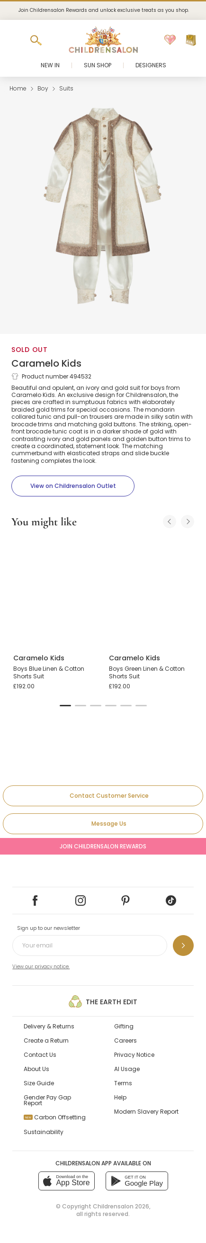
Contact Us (40, 1055)
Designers (150, 65)
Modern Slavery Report (146, 1112)
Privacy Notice (134, 1055)
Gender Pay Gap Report (47, 1100)
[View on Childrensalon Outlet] (72, 486)
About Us (36, 1069)
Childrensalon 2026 (121, 1206)
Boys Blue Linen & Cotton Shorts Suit (48, 672)
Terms (123, 1083)
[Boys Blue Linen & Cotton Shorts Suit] (55, 592)
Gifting (124, 1026)
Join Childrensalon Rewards (103, 846)
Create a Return (46, 1040)
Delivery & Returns (49, 1026)
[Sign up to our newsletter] (183, 945)
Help (120, 1097)
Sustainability (43, 1132)
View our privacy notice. (41, 966)
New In (50, 65)
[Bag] (191, 40)
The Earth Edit (103, 1001)
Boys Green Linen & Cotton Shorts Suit (147, 672)
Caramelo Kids (46, 363)
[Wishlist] (170, 40)
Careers (125, 1040)
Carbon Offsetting (55, 1117)
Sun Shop (97, 65)
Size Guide (39, 1083)
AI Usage (127, 1069)
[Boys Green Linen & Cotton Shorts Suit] (151, 592)
